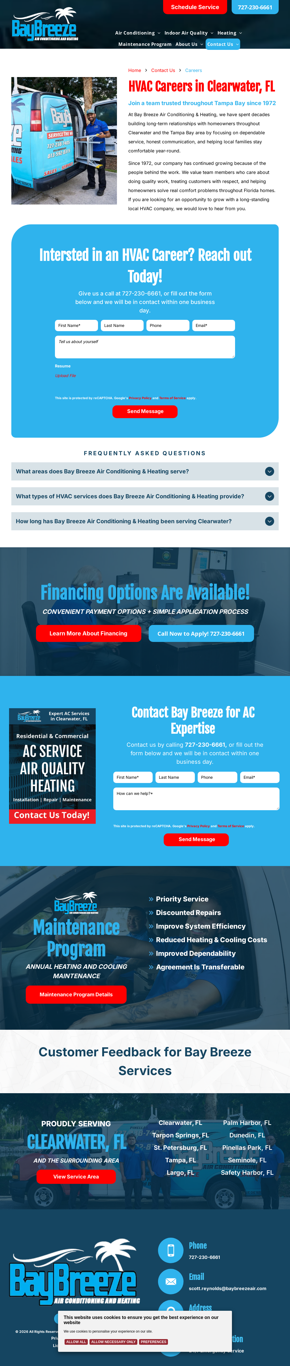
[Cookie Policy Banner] (145, 1331)
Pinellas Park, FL (247, 1147)
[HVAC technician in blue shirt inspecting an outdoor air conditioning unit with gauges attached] (64, 141)
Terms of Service (172, 398)
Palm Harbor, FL (247, 1122)
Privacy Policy (140, 398)
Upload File (65, 375)
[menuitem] (137, 33)
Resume (63, 365)
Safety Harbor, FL (247, 1172)
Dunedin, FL (247, 1135)
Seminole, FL (247, 1160)
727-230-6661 (141, 293)
